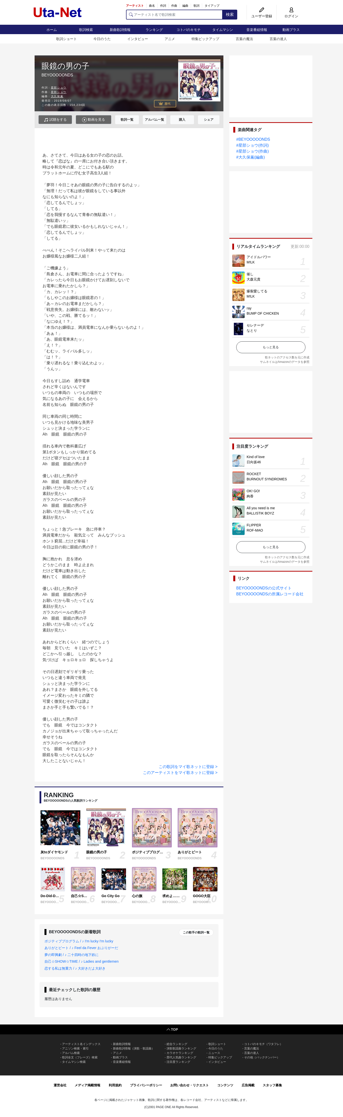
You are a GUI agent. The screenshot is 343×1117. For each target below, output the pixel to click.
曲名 (152, 5)
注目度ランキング (178, 1062)
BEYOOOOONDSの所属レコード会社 (269, 594)
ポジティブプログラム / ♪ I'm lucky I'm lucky (78, 941)
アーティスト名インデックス (81, 1044)
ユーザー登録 (261, 16)
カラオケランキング (180, 1053)
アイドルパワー (259, 257)
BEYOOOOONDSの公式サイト (264, 588)
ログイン (291, 16)
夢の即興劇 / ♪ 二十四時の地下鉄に (71, 955)
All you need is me (261, 508)
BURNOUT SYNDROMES (267, 479)
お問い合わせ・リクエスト (189, 1085)
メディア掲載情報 (87, 1085)
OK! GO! (253, 491)
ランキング (154, 30)
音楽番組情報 (256, 30)
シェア (209, 119)
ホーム (51, 30)
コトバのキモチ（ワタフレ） (263, 1044)
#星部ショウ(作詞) (252, 145)
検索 (230, 14)
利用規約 (115, 1085)
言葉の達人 (278, 39)
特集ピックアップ (205, 39)
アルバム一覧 (154, 119)
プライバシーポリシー (146, 1085)
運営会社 (60, 1085)
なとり (252, 330)
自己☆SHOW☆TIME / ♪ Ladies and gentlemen (81, 961)
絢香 (250, 496)
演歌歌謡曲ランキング (181, 1048)
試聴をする (55, 119)
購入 (182, 119)
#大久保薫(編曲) (250, 157)
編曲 (185, 5)
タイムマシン (222, 30)
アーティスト (135, 5)
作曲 (174, 5)
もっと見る (271, 347)
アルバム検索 (71, 1053)
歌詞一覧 (127, 119)
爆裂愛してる (257, 291)
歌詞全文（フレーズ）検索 (80, 1057)
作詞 (163, 5)
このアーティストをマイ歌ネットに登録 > (180, 772)
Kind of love (256, 457)
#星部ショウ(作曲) (252, 151)
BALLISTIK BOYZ (260, 513)
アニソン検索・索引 (75, 1048)
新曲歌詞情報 (120, 30)
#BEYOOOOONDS (253, 139)
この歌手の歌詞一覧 (196, 932)
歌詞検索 (86, 30)
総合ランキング (177, 1044)
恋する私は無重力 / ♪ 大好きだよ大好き (75, 968)
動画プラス (291, 30)
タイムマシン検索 (74, 1062)
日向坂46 (254, 462)
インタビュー (137, 39)
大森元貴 (253, 279)
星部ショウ (58, 87)
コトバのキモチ (188, 30)
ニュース (214, 1053)
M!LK (251, 262)
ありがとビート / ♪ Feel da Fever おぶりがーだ (81, 948)
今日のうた (102, 39)
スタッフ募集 (272, 1085)
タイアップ (212, 5)
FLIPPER (254, 525)
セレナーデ (255, 325)
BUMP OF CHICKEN (263, 313)
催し (250, 274)
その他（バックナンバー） (262, 1057)
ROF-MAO (255, 530)
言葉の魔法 (244, 39)
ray (249, 308)
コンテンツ (225, 1085)
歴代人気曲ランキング (181, 1057)
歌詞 (196, 5)
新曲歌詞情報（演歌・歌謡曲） (133, 1048)
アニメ (170, 39)
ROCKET (254, 474)
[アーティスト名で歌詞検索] (174, 15)
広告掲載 (248, 1085)
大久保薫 (57, 96)
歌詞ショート (66, 39)
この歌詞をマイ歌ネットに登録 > (188, 767)
